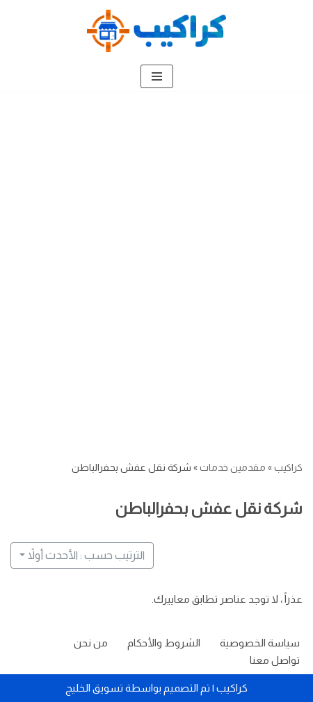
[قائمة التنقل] (157, 76)
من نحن (91, 643)
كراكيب (288, 467)
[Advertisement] (156, 254)
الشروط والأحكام (163, 643)
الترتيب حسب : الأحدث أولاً (86, 555)
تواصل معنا (275, 660)
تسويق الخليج (94, 688)
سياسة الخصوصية (260, 643)
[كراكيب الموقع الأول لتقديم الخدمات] (156, 31)
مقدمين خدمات (233, 467)
